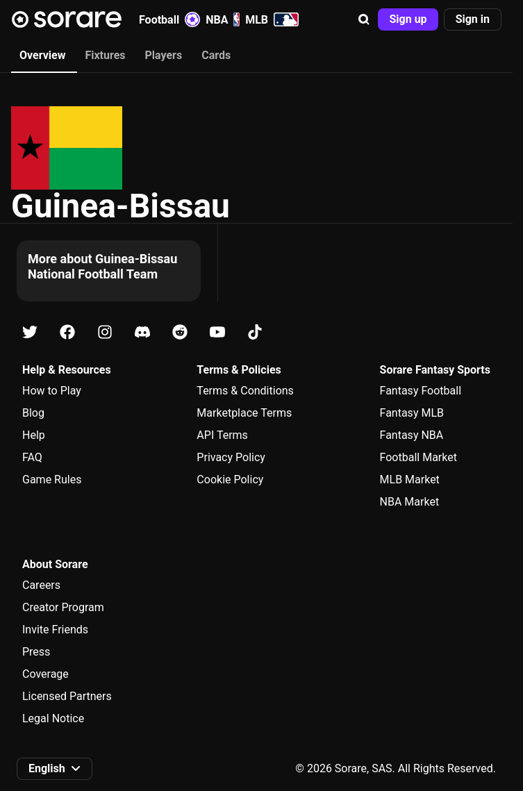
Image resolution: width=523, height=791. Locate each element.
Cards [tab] (216, 55)
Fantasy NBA (412, 435)
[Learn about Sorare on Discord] (142, 332)
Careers (41, 585)
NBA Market (410, 501)
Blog (33, 412)
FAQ (32, 457)
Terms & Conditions (245, 390)
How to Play (51, 390)
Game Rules (51, 479)
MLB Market (410, 479)
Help (33, 435)
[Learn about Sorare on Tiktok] (255, 332)
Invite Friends (55, 629)
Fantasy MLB (412, 412)
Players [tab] (164, 55)
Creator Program (63, 607)
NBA (223, 19)
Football (169, 19)
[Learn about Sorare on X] (30, 332)
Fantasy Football (420, 390)
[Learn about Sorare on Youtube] (217, 332)
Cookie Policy (230, 479)
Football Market (418, 457)
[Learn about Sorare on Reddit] (180, 332)
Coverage (45, 674)
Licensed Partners (67, 696)
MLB (272, 19)
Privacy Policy (231, 457)
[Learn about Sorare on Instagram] (105, 332)
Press (36, 651)
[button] (364, 19)
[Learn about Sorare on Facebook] (67, 332)
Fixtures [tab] (105, 55)
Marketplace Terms (244, 412)
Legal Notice (53, 718)
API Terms (222, 435)
